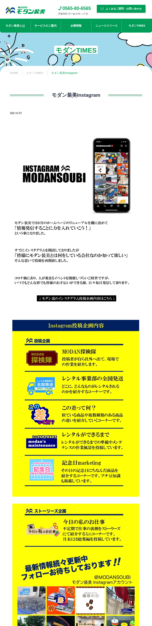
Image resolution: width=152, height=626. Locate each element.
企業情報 (76, 25)
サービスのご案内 (45, 25)
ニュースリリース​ (106, 25)
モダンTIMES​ (136, 25)
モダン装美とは (15, 25)
